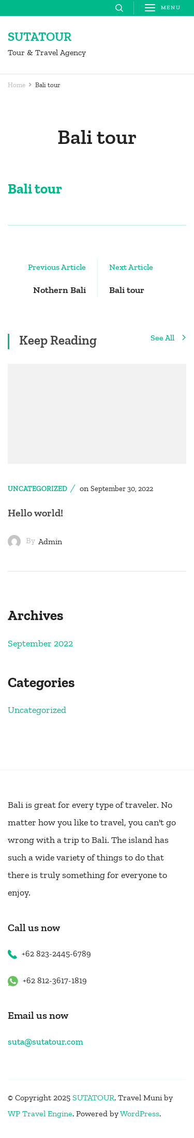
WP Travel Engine (40, 1113)
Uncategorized (37, 488)
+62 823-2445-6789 (56, 953)
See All (168, 338)
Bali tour (35, 189)
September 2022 (40, 643)
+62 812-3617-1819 (55, 980)
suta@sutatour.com (45, 1041)
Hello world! (35, 513)
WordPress (139, 1113)
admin (50, 541)
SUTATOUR (39, 36)
